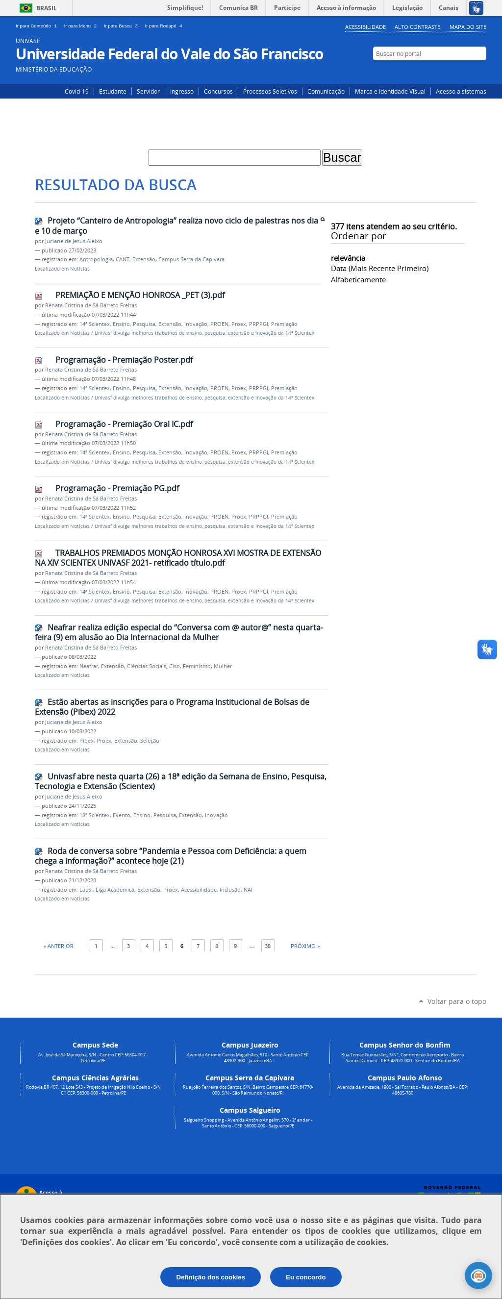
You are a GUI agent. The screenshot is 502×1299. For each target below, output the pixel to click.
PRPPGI (258, 324)
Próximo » (305, 945)
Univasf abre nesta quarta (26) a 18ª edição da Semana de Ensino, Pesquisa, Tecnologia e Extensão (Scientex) (180, 781)
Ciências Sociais (146, 666)
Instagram (451, 72)
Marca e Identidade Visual (390, 91)
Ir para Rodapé (164, 25)
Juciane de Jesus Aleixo (73, 241)
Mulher (223, 666)
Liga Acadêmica (115, 889)
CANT (122, 259)
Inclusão (230, 889)
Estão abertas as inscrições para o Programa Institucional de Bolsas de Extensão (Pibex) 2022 (172, 707)
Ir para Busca (122, 25)
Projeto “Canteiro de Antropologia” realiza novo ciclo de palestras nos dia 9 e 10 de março (180, 225)
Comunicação (326, 91)
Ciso (174, 666)
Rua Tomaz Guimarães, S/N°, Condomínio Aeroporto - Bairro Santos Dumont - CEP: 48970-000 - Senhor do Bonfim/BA (402, 1058)
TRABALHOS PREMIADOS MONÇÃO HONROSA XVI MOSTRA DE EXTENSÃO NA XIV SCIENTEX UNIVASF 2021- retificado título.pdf (178, 558)
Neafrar (88, 666)
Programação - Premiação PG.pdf (117, 488)
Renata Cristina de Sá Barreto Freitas (91, 305)
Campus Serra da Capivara (191, 259)
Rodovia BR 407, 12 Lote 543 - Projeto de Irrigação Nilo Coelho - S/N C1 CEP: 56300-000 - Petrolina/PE (93, 1090)
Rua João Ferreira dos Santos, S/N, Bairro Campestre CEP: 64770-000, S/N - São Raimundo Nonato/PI (248, 1090)
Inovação (195, 324)
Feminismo (197, 666)
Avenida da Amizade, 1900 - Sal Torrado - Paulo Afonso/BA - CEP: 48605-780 (402, 1090)
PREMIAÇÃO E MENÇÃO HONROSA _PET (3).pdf (140, 295)
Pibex (86, 740)
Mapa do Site (468, 26)
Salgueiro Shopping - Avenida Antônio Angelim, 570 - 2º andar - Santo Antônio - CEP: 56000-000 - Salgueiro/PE (248, 1123)
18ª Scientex (94, 815)
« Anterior (59, 945)
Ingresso (182, 91)
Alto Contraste (417, 26)
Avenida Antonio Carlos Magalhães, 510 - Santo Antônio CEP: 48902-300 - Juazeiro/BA (248, 1058)
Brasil (46, 8)
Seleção (149, 740)
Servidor (148, 91)
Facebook (465, 72)
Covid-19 (77, 91)
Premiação (284, 324)
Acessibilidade (365, 26)
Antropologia (96, 259)
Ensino (121, 324)
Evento (121, 815)
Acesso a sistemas (461, 91)
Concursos (218, 91)
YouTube (480, 72)
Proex (238, 324)
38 (268, 945)
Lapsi (86, 889)
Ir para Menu (82, 25)
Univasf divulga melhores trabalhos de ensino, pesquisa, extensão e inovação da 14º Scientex (204, 333)
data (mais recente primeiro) (379, 268)
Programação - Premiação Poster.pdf (124, 359)
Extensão (143, 259)
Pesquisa (144, 324)
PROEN (219, 324)
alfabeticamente (358, 279)
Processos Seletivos (270, 91)
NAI (248, 889)
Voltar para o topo (456, 1001)
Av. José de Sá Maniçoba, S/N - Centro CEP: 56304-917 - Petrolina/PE (93, 1058)
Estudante (112, 91)
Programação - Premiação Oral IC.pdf (124, 424)
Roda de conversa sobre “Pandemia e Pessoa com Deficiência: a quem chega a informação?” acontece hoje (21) (170, 856)
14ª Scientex (94, 324)
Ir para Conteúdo (38, 25)
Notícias (80, 269)
